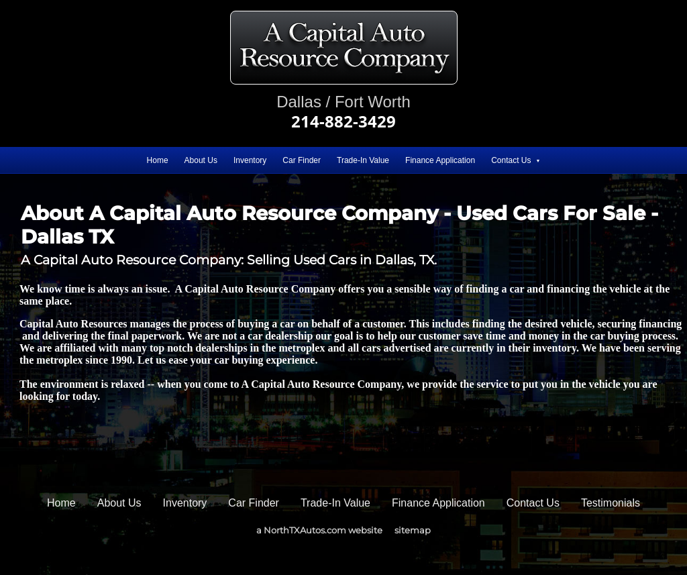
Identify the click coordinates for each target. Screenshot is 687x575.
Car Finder (301, 160)
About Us (200, 160)
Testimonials (610, 503)
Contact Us (511, 160)
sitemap (412, 530)
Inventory (249, 160)
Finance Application (440, 160)
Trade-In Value (363, 160)
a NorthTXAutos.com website (319, 530)
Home (157, 160)
